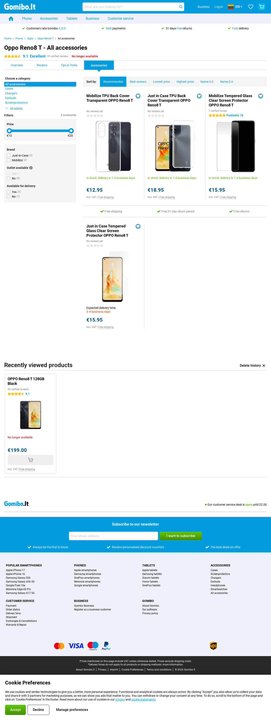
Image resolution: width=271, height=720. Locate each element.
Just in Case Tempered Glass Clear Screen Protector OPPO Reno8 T (107, 231)
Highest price (183, 80)
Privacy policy (150, 613)
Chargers (216, 577)
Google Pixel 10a (15, 585)
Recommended (111, 80)
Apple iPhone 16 (15, 574)
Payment (11, 605)
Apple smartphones (85, 570)
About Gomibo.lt (85, 669)
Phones (80, 565)
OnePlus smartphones (87, 577)
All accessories (66, 38)
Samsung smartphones (87, 574)
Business (92, 19)
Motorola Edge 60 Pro (18, 589)
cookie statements (143, 699)
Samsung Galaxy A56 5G (20, 581)
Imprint (114, 669)
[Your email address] (113, 536)
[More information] (31, 167)
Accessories (49, 19)
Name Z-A (225, 80)
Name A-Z (205, 80)
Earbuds (215, 581)
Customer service (120, 19)
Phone (27, 19)
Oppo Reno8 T (45, 38)
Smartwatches (219, 589)
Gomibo (148, 601)
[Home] (11, 19)
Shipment (11, 617)
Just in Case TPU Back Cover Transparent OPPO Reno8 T (169, 100)
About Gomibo (150, 605)
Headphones (218, 585)
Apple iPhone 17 (15, 570)
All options (14, 108)
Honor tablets (150, 581)
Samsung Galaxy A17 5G (20, 593)
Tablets (71, 19)
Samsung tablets (152, 574)
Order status (13, 609)
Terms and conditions (159, 669)
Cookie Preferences (132, 669)
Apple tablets (149, 570)
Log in (219, 6)
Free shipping (106, 197)
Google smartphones (86, 585)
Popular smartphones (24, 565)
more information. (173, 664)
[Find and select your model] (133, 7)
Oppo (30, 38)
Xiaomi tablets (150, 577)
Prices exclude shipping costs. (174, 661)
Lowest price (160, 80)
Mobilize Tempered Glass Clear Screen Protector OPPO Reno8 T (230, 100)
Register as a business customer (92, 609)
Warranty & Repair (16, 624)
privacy (120, 699)
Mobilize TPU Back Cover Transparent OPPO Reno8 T (109, 98)
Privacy (102, 669)
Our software (149, 609)
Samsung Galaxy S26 (18, 577)
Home (7, 38)
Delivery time (13, 613)
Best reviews (136, 80)
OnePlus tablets (151, 585)
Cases (214, 570)
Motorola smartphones (87, 581)
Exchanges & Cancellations (21, 621)
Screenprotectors (220, 574)
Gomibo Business (84, 605)
